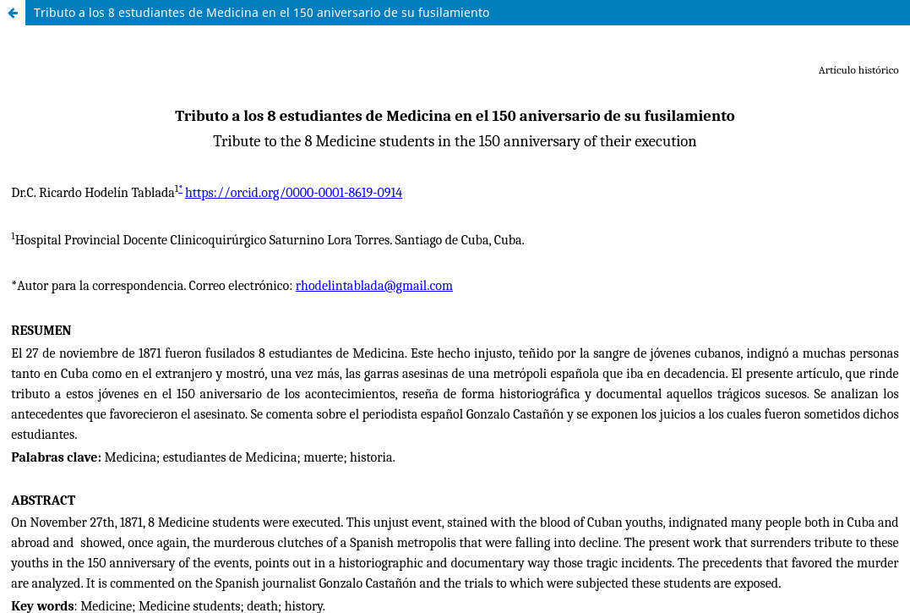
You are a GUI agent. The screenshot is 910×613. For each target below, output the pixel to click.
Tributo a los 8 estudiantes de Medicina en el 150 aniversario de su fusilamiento (261, 12)
